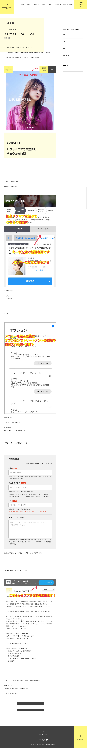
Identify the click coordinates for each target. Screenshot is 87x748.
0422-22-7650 (67, 4)
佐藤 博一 (66, 90)
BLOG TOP (30, 711)
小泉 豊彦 (66, 102)
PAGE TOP (80, 737)
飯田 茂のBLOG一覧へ (30, 704)
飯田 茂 (65, 85)
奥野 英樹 (66, 107)
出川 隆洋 (66, 96)
